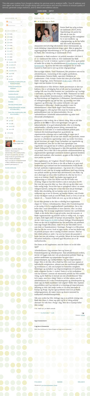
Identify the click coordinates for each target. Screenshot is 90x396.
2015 (8, 45)
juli (10, 76)
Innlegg (9, 22)
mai (10, 117)
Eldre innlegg (81, 381)
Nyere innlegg (38, 381)
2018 (8, 37)
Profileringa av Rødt (13, 91)
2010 (8, 59)
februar (11, 126)
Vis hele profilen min (10, 167)
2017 (8, 39)
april (10, 120)
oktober (11, 67)
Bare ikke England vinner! (15, 104)
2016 (8, 42)
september (11, 70)
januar (10, 129)
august (10, 73)
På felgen (10, 101)
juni (10, 79)
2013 (8, 51)
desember (11, 62)
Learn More (42, 11)
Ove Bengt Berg (20, 141)
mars (10, 123)
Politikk (83, 315)
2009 (8, 133)
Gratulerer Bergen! (13, 94)
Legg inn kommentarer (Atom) (49, 385)
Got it (51, 11)
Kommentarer (10, 25)
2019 (8, 34)
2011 (8, 57)
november (11, 65)
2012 (8, 54)
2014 (8, 48)
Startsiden (59, 381)
